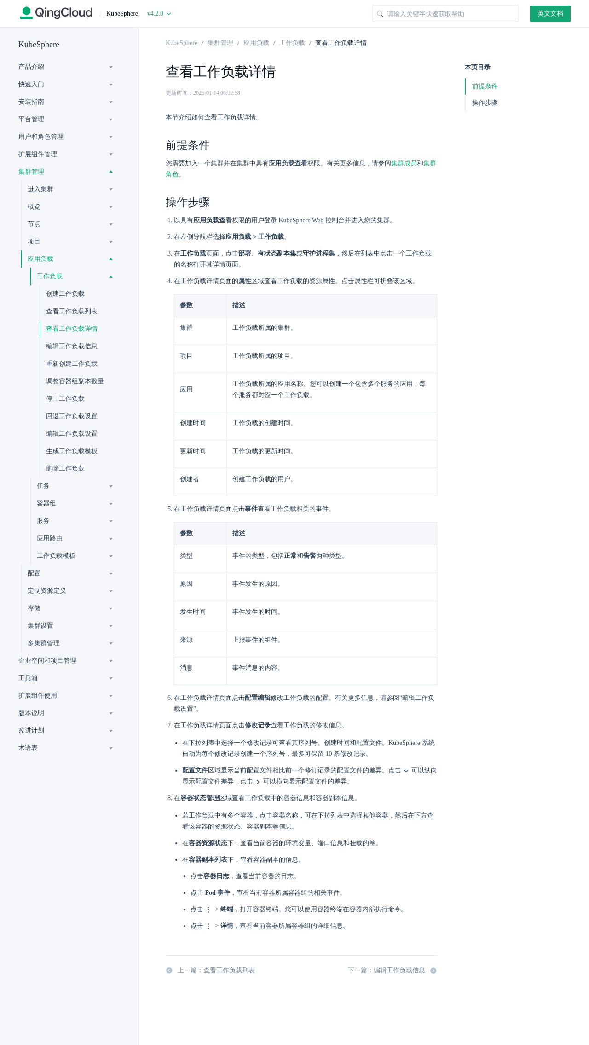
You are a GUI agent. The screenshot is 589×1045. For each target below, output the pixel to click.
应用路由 (50, 538)
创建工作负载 (65, 293)
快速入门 (31, 84)
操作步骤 (485, 102)
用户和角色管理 (41, 136)
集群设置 (40, 625)
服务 (43, 520)
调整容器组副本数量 (75, 381)
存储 (34, 608)
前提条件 (485, 86)
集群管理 (31, 171)
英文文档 (550, 13)
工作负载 (50, 276)
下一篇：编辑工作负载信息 (392, 970)
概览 (34, 206)
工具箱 (28, 678)
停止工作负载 (65, 398)
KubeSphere (38, 44)
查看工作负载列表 (72, 311)
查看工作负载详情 (72, 328)
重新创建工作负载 (72, 363)
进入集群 (40, 189)
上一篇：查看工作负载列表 (210, 970)
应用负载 (40, 259)
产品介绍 (31, 66)
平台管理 (31, 119)
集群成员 (404, 163)
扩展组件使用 (37, 695)
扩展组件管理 (37, 154)
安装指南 (31, 101)
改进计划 (31, 730)
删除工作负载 (65, 468)
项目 (34, 241)
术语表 (28, 747)
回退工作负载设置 (72, 416)
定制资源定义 (47, 590)
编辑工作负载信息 (72, 346)
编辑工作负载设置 (72, 433)
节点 (34, 224)
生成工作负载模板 (72, 451)
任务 (43, 486)
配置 (34, 573)
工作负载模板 (56, 555)
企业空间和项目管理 (47, 660)
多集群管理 (44, 643)
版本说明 (31, 713)
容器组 (46, 503)
